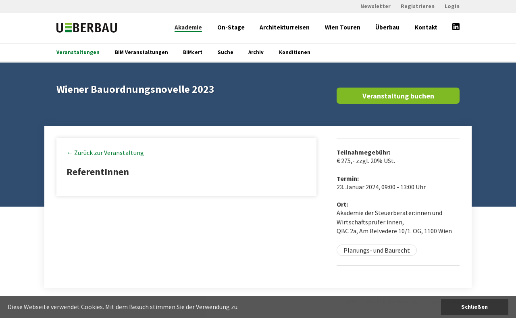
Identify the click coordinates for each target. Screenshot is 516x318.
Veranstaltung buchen (398, 95)
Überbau (387, 27)
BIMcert (192, 52)
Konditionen (294, 52)
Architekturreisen (285, 27)
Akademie (188, 27)
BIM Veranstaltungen (141, 52)
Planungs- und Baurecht (376, 250)
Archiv (256, 52)
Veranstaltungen (78, 52)
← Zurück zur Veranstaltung (105, 153)
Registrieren (418, 6)
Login (452, 6)
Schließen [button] (474, 306)
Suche (225, 52)
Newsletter (375, 6)
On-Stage (231, 27)
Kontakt (426, 27)
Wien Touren (342, 27)
